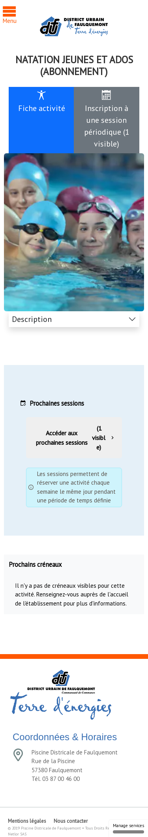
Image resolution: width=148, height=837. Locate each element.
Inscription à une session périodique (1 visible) (106, 119)
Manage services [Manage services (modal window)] (128, 828)
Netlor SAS (17, 834)
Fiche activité (41, 101)
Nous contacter (71, 821)
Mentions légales (27, 821)
